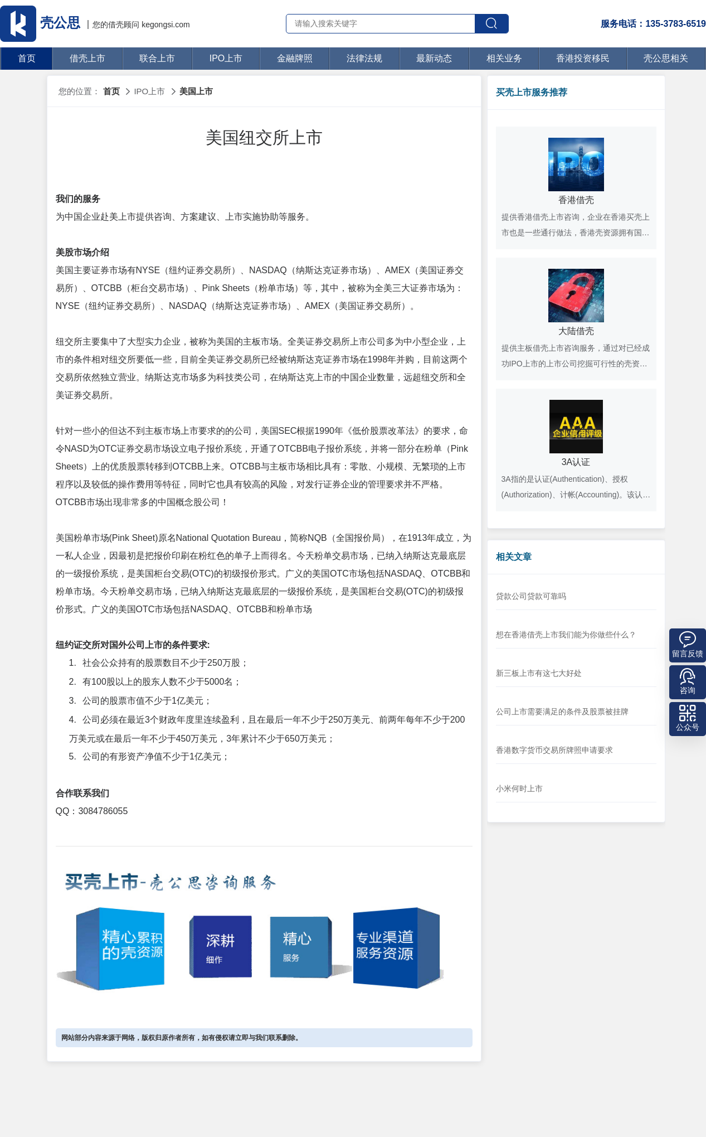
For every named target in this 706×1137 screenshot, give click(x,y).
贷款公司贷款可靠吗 (531, 596)
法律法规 (364, 58)
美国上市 (196, 91)
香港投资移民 (583, 58)
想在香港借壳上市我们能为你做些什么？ (566, 634)
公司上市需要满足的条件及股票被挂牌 (562, 711)
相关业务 (504, 58)
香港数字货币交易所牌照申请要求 (554, 750)
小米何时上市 (519, 788)
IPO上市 (226, 58)
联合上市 (157, 58)
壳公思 (42, 22)
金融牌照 (295, 58)
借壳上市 (87, 58)
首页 (27, 58)
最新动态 (434, 58)
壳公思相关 (666, 58)
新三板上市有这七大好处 (539, 673)
